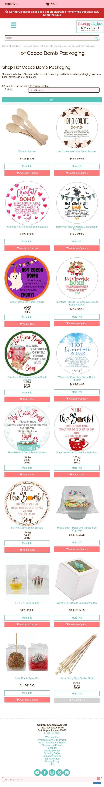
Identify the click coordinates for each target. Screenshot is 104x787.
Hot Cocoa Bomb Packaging (81, 46)
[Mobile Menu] (12, 25)
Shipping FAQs (52, 753)
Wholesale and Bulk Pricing (52, 740)
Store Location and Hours (51, 742)
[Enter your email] (52, 779)
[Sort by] (64, 90)
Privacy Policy (52, 761)
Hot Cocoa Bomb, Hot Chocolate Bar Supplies (44, 46)
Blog (52, 764)
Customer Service (51, 756)
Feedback (52, 748)
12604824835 (52, 733)
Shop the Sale (52, 14)
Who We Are (52, 737)
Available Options (27, 173)
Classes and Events (51, 745)
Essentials (15, 46)
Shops (5, 46)
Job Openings (52, 758)
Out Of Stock (77, 700)
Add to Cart (27, 324)
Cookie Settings (52, 750)
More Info (27, 166)
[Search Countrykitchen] (52, 37)
